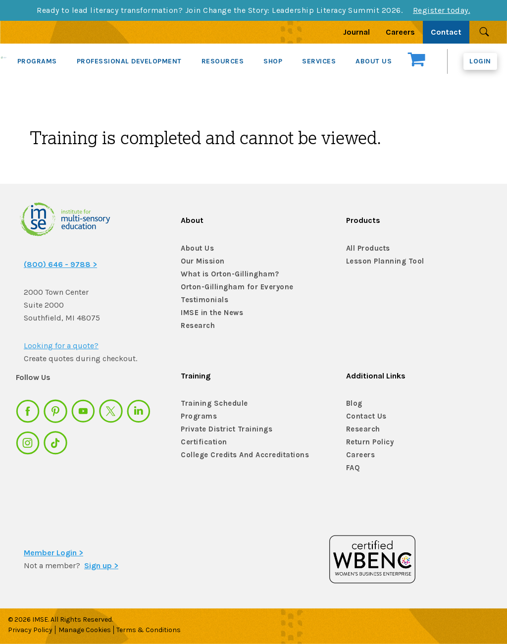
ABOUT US (373, 61)
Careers (400, 32)
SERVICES (319, 61)
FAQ (352, 468)
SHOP (272, 61)
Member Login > (53, 552)
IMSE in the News (210, 313)
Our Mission (201, 261)
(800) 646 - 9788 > (60, 264)
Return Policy (369, 442)
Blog (353, 403)
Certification (202, 442)
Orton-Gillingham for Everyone (233, 287)
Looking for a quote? (61, 345)
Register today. (441, 10)
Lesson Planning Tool (382, 261)
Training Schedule (211, 403)
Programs (198, 416)
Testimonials (203, 300)
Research (197, 326)
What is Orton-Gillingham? (227, 274)
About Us (196, 248)
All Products (367, 248)
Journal (356, 32)
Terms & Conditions (154, 630)
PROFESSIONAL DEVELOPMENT (129, 61)
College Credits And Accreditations (240, 455)
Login (480, 61)
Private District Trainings (224, 429)
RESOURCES (223, 61)
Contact (446, 32)
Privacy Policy (30, 630)
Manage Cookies (87, 630)
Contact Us (365, 416)
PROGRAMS (37, 61)
